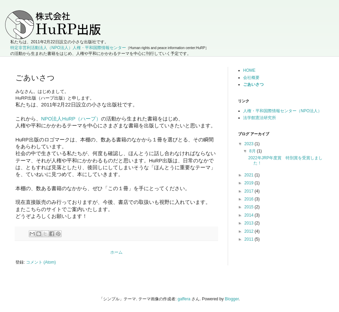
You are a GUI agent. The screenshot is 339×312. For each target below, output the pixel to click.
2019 (249, 183)
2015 (249, 207)
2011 (249, 239)
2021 (249, 175)
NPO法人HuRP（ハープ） (71, 119)
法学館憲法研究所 (259, 117)
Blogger (232, 299)
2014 (249, 215)
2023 (249, 143)
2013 (249, 223)
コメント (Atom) (41, 262)
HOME (249, 70)
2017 (249, 191)
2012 (249, 231)
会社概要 (251, 77)
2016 (249, 199)
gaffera (184, 299)
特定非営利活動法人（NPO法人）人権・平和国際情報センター (68, 47)
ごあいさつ (253, 84)
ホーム (116, 252)
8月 (253, 151)
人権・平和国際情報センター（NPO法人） (282, 110)
